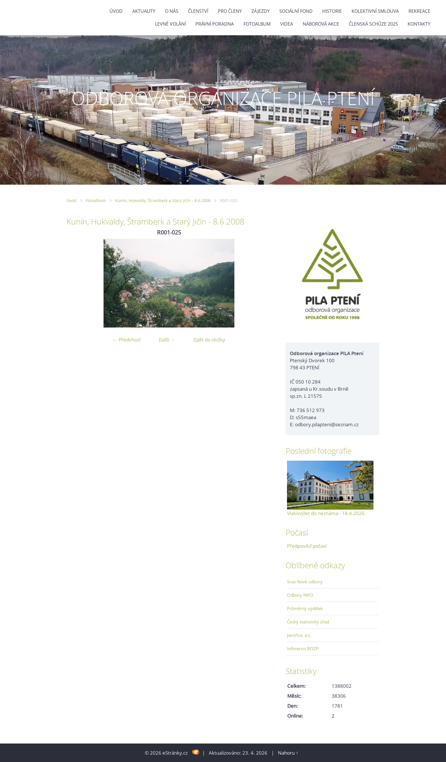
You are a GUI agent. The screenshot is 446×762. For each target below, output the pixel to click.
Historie (332, 11)
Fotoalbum (257, 24)
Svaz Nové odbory (305, 581)
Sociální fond (296, 11)
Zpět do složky (209, 339)
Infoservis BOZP (303, 648)
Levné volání (170, 24)
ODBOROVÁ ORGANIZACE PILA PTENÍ (223, 98)
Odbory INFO (300, 595)
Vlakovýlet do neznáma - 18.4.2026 (326, 513)
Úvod (116, 11)
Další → (167, 339)
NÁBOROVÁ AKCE (321, 24)
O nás (171, 11)
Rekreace (419, 11)
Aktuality (143, 11)
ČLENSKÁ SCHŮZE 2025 (373, 24)
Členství (198, 11)
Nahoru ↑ (288, 752)
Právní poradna (214, 24)
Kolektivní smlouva (375, 11)
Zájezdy (260, 11)
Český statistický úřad (308, 622)
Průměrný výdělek (305, 608)
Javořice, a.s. (299, 635)
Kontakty (419, 24)
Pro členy (230, 11)
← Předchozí (127, 339)
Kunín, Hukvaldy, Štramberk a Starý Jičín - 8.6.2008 (162, 200)
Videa (286, 24)
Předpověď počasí (307, 546)
